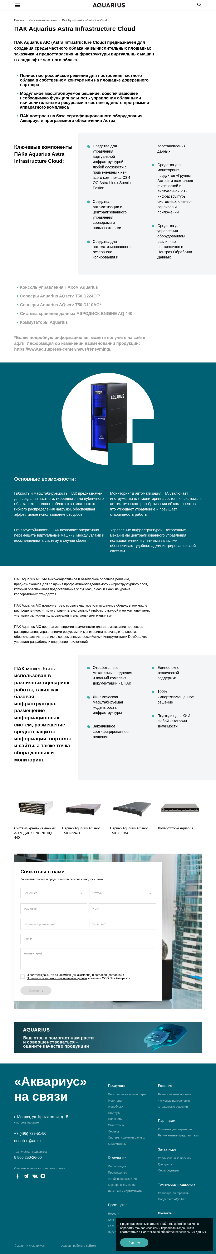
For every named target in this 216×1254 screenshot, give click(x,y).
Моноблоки (115, 1106)
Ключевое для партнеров (175, 1129)
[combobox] (53, 893)
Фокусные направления (174, 1100)
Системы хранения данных (126, 1137)
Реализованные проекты (174, 1094)
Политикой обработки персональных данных (57, 978)
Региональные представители (178, 1135)
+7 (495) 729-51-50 (30, 1133)
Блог (111, 1219)
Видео (112, 1232)
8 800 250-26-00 (28, 1157)
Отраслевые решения (173, 1106)
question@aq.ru (27, 1141)
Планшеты (115, 1119)
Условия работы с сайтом (78, 1245)
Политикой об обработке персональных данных (173, 1232)
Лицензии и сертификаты (125, 1191)
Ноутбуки (114, 1113)
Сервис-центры (168, 1170)
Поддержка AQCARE (172, 1199)
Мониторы (115, 1100)
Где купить (165, 1164)
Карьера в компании (122, 1184)
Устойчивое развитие (122, 1178)
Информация (117, 1166)
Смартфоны (116, 1125)
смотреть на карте (26, 1122)
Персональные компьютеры (127, 1094)
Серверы (114, 1131)
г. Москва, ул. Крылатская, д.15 (41, 1117)
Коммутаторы (117, 1143)
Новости (113, 1213)
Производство (117, 1172)
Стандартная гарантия (173, 1193)
